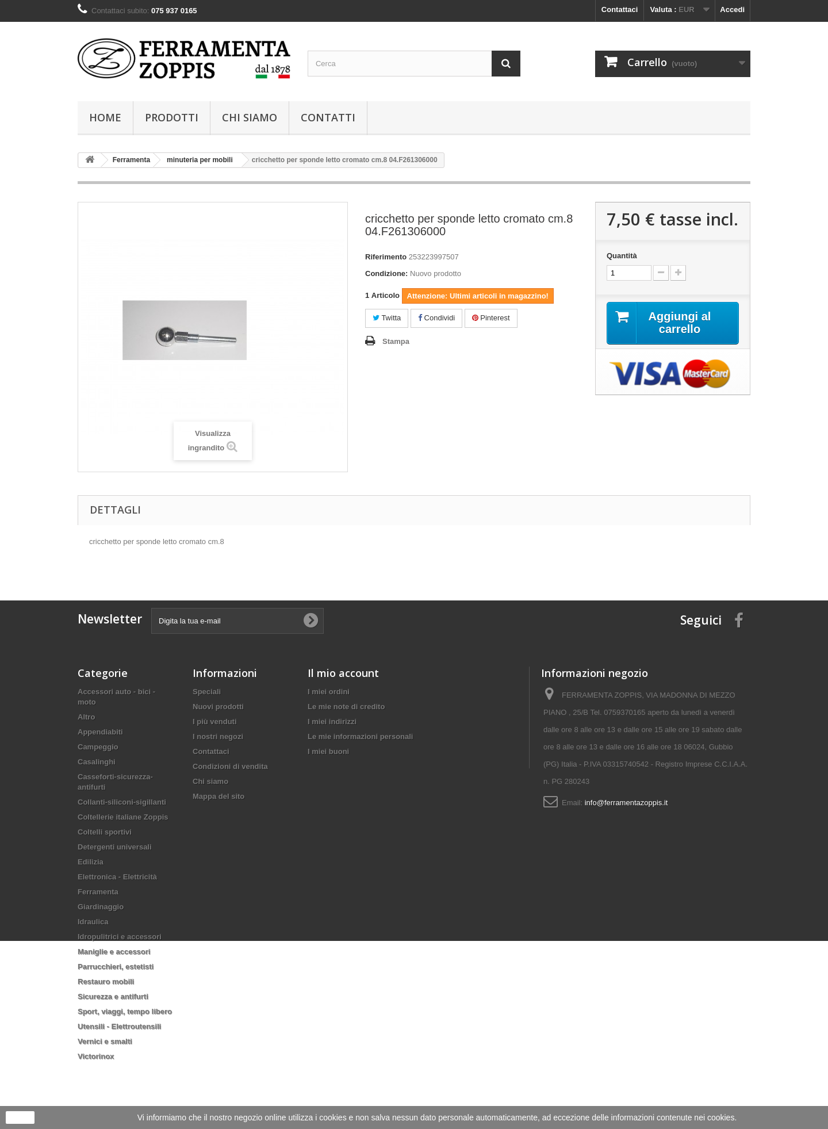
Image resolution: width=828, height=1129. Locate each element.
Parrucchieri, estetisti (116, 966)
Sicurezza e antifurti (113, 996)
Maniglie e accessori (114, 951)
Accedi (732, 9)
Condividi (436, 317)
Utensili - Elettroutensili (119, 1026)
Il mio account (343, 673)
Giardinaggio (101, 906)
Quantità (622, 255)
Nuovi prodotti (218, 706)
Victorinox (96, 1056)
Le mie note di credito (346, 706)
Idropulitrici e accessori (120, 936)
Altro (86, 717)
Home (105, 117)
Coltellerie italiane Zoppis (123, 817)
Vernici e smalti (105, 1041)
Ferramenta (98, 891)
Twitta (387, 317)
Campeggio (98, 747)
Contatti (328, 117)
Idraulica (93, 921)
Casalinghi (97, 761)
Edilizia (90, 862)
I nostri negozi (218, 736)
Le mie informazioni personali (360, 736)
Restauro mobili (106, 981)
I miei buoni (328, 751)
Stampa (395, 341)
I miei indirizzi (332, 721)
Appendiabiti (100, 732)
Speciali (207, 691)
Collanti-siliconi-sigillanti (122, 802)
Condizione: (386, 273)
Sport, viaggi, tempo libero (125, 1011)
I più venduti (215, 721)
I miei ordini (329, 691)
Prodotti (171, 117)
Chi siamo (249, 117)
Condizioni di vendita (230, 766)
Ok (20, 1117)
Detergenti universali (115, 847)
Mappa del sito (218, 796)
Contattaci (619, 9)
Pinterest (491, 317)
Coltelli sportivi (105, 832)
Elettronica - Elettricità (117, 876)
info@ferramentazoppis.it (626, 802)
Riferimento (386, 256)
